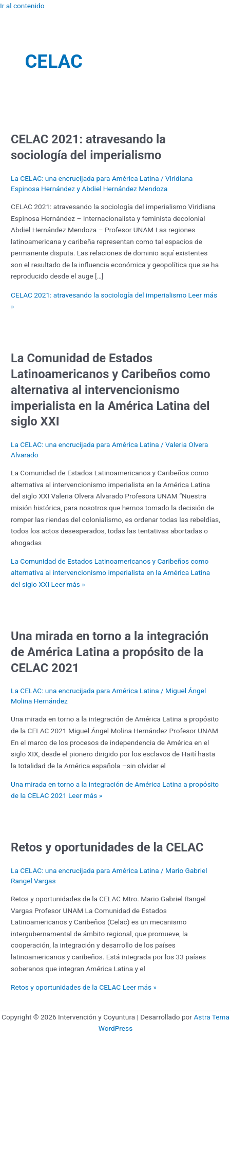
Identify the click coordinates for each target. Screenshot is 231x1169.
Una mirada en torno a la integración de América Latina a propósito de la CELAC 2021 (109, 652)
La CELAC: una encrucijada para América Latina (85, 178)
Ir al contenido (22, 6)
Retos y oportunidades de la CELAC (107, 847)
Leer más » (110, 572)
